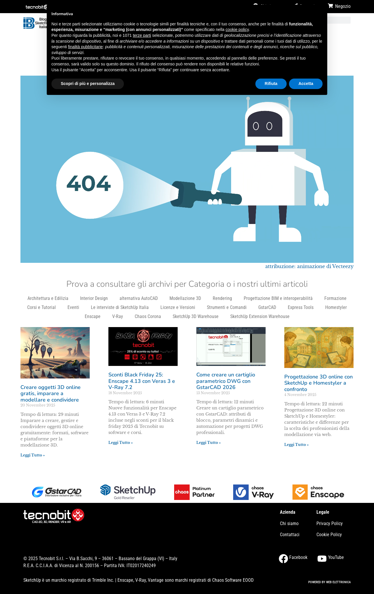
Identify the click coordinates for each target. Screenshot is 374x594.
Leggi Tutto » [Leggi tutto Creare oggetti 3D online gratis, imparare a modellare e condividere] (32, 455)
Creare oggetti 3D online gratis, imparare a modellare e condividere (50, 393)
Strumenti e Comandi (227, 307)
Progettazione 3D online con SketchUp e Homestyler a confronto (318, 383)
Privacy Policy (329, 523)
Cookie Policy (329, 534)
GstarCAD (267, 307)
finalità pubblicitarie (85, 46)
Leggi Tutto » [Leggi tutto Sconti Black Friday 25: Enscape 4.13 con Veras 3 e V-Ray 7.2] (120, 442)
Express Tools (301, 307)
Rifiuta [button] (271, 83)
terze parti (142, 35)
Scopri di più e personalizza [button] (88, 83)
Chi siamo (289, 523)
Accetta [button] (305, 83)
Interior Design (94, 298)
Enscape (93, 316)
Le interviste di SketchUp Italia (120, 307)
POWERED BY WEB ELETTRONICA (329, 582)
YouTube (336, 557)
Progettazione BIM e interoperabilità (278, 298)
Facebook (298, 557)
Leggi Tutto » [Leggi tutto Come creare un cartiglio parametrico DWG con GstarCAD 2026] (208, 442)
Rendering (222, 298)
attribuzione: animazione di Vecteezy (309, 266)
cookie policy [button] (237, 29)
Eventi (73, 307)
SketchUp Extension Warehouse (260, 316)
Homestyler (336, 307)
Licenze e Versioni (177, 307)
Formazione (335, 298)
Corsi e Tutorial (41, 307)
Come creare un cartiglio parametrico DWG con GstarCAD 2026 (225, 381)
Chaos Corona (148, 316)
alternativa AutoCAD (139, 298)
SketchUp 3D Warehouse (196, 316)
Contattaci (289, 534)
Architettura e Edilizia (47, 298)
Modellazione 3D (185, 298)
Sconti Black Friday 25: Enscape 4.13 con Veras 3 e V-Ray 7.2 (141, 381)
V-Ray (117, 316)
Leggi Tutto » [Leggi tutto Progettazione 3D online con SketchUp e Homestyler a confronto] (296, 444)
